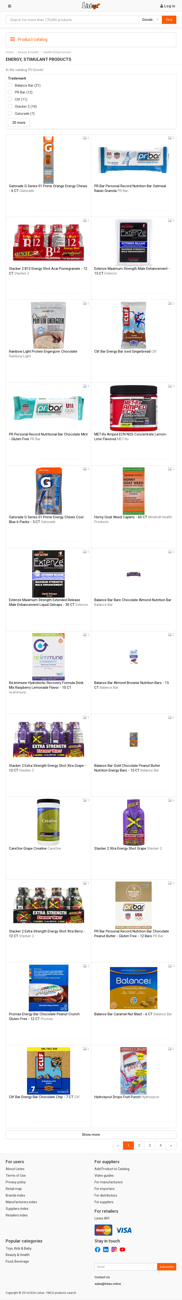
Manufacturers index (21, 1202)
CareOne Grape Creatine (35, 848)
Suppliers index (17, 1209)
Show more (91, 1134)
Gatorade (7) (25, 113)
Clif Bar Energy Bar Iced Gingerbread (125, 351)
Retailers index (17, 1215)
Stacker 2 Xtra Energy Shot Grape (128, 848)
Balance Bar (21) (28, 85)
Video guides (104, 1175)
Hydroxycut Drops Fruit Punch (126, 1097)
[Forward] (171, 1145)
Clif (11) (21, 99)
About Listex (15, 1169)
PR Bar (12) (23, 92)
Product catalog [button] (28, 39)
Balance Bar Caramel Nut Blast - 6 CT (133, 1014)
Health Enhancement (57, 52)
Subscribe (167, 1267)
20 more (18, 122)
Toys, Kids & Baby (19, 1248)
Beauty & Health (28, 52)
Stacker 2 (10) (26, 106)
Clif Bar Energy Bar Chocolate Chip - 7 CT (44, 1097)
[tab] (91, 39)
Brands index (15, 1195)
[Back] (118, 1145)
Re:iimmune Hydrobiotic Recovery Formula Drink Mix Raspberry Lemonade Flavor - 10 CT (46, 687)
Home (10, 52)
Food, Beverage (17, 1261)
